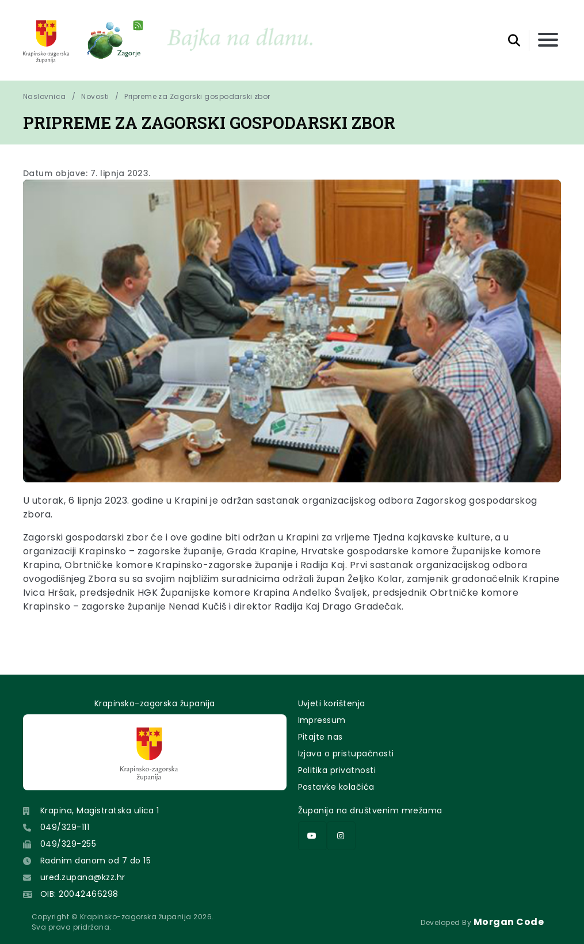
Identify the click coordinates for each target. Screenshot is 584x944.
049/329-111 (64, 827)
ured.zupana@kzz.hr (82, 877)
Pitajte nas (320, 737)
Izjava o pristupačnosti (346, 753)
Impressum (322, 720)
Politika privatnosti (337, 770)
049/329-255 (68, 844)
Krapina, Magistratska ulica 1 (99, 810)
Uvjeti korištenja (331, 703)
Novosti (95, 96)
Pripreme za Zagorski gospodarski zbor (197, 96)
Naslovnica (44, 96)
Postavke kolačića (336, 787)
